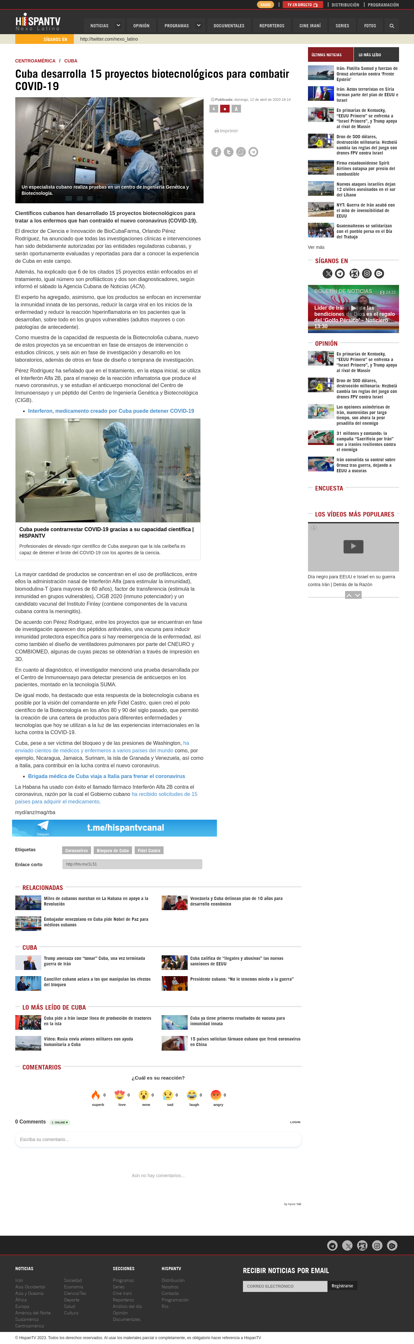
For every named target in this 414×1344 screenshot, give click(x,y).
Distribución (345, 4)
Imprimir (225, 130)
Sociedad (73, 1280)
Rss (165, 1306)
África (21, 1299)
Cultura (71, 1312)
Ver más (316, 247)
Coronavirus (76, 850)
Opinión (120, 1312)
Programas (177, 25)
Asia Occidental (30, 1286)
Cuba (70, 60)
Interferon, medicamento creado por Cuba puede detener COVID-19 (111, 411)
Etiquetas (25, 849)
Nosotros (170, 1286)
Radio (265, 4)
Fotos (370, 25)
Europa (22, 1306)
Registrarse (342, 1285)
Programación (383, 4)
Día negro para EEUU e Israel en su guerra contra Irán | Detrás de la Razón (351, 580)
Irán (19, 1280)
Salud (69, 1306)
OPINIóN (141, 25)
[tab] (331, 54)
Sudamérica (27, 1319)
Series (342, 25)
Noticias (99, 25)
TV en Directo (302, 4)
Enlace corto (29, 864)
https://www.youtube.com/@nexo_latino (120, 39)
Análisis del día (127, 1306)
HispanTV (38, 21)
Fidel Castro (149, 850)
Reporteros (272, 25)
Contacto (170, 1293)
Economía (73, 1286)
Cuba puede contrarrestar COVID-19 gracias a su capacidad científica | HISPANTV (107, 532)
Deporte (71, 1299)
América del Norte (33, 1312)
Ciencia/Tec (75, 1293)
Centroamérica (35, 60)
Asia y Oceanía (29, 1293)
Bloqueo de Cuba (113, 850)
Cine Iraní (310, 25)
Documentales (229, 25)
